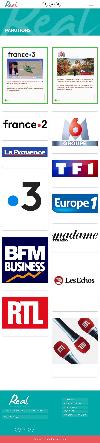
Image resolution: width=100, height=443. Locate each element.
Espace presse (72, 403)
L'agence (69, 411)
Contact (69, 399)
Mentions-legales (75, 415)
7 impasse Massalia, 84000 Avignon (24, 410)
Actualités (70, 407)
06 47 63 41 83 (11, 417)
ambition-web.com (56, 439)
